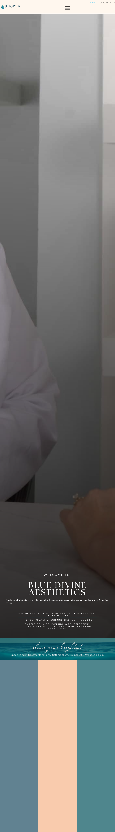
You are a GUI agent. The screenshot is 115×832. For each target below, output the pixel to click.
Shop (93, 2)
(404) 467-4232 (107, 2)
